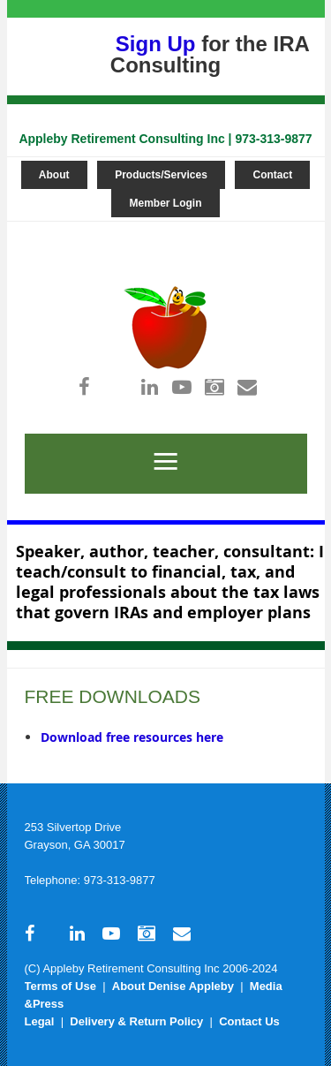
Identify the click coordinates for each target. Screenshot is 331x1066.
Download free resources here (132, 737)
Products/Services (161, 175)
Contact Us (249, 1021)
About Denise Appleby (173, 986)
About (54, 175)
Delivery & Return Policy (136, 1021)
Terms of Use (60, 986)
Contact (272, 175)
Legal (40, 1021)
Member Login (165, 203)
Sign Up (156, 44)
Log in (159, 230)
